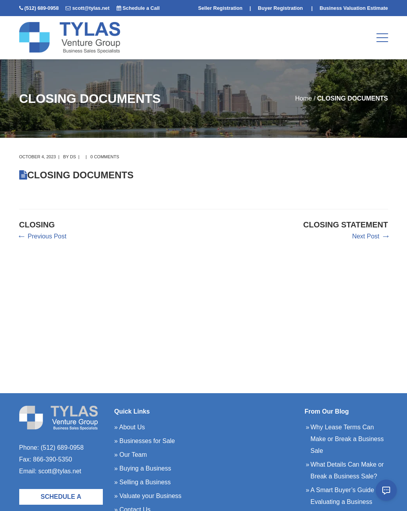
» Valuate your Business (147, 496)
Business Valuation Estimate (353, 8)
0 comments (104, 156)
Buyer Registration (280, 8)
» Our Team (130, 454)
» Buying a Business (142, 468)
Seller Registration (220, 8)
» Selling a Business (142, 482)
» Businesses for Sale (144, 441)
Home (303, 98)
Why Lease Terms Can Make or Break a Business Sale (347, 439)
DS (73, 156)
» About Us (129, 427)
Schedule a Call (141, 8)
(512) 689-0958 (41, 8)
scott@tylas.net (91, 8)
